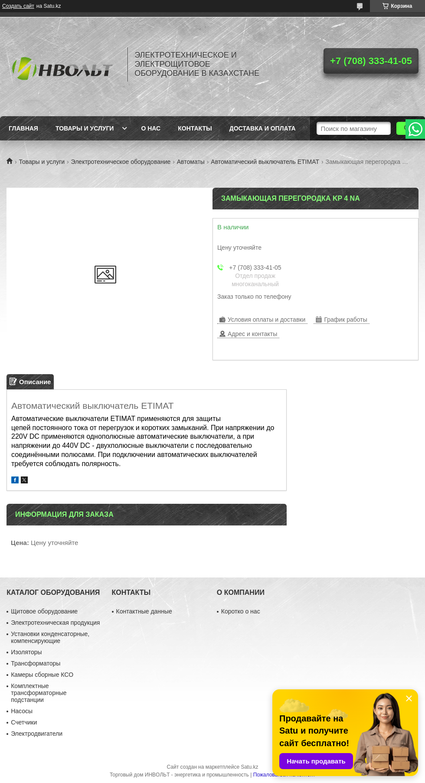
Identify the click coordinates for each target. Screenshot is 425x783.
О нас (150, 128)
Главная (23, 128)
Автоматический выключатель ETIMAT (265, 161)
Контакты (195, 128)
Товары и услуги (85, 128)
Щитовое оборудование (44, 611)
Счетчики (24, 722)
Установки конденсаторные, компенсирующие (50, 637)
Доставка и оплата (262, 128)
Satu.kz (249, 767)
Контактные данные (144, 611)
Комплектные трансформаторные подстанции (38, 692)
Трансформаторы (35, 663)
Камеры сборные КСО (42, 674)
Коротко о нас (240, 611)
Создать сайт (18, 6)
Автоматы (191, 161)
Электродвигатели (36, 733)
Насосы (22, 711)
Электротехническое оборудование (121, 161)
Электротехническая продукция (55, 622)
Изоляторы (26, 652)
